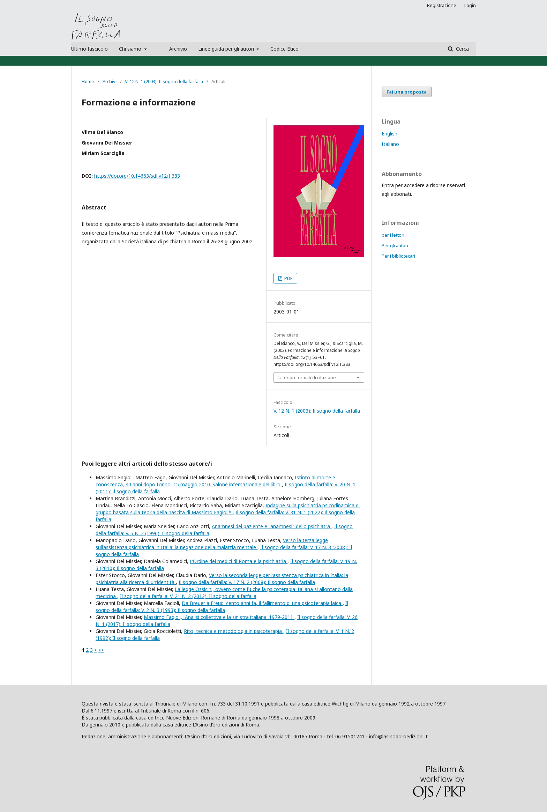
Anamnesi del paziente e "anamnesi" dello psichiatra (271, 526)
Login (470, 5)
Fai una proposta (407, 92)
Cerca (462, 48)
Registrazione (441, 5)
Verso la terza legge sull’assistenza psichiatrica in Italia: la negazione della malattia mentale (212, 544)
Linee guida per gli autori (226, 48)
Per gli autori (395, 245)
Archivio (178, 48)
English (389, 133)
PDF (287, 278)
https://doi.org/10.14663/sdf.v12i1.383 (137, 175)
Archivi (110, 81)
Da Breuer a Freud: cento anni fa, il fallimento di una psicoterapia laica (262, 603)
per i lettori (393, 235)
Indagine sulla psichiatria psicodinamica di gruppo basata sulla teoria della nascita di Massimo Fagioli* (228, 509)
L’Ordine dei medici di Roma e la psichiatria (238, 561)
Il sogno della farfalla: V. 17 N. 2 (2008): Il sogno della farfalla (247, 582)
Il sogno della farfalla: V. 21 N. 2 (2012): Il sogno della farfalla (188, 596)
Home (88, 81)
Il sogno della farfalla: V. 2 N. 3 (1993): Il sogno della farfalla (222, 606)
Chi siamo (131, 48)
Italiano (390, 144)
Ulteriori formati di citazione (307, 377)
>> (101, 650)
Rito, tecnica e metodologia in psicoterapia (233, 631)
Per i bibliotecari (398, 256)
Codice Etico (284, 48)
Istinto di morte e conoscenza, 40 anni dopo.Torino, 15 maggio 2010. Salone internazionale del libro (215, 481)
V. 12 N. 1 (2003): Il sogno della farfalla (164, 81)
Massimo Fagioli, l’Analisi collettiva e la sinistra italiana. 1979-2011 (219, 617)
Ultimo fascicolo (89, 48)
